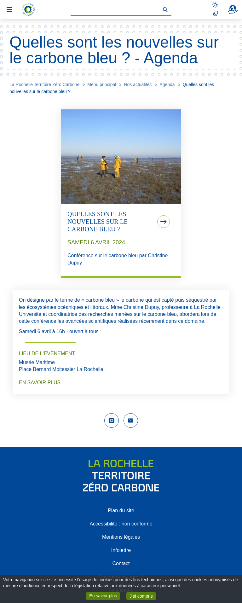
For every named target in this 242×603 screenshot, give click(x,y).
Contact (121, 563)
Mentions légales (121, 537)
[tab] (121, 193)
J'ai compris (143, 596)
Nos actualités (138, 84)
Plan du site (121, 510)
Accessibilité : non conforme (120, 523)
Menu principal (101, 84)
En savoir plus (104, 595)
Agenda (167, 84)
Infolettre (121, 550)
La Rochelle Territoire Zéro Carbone (44, 84)
